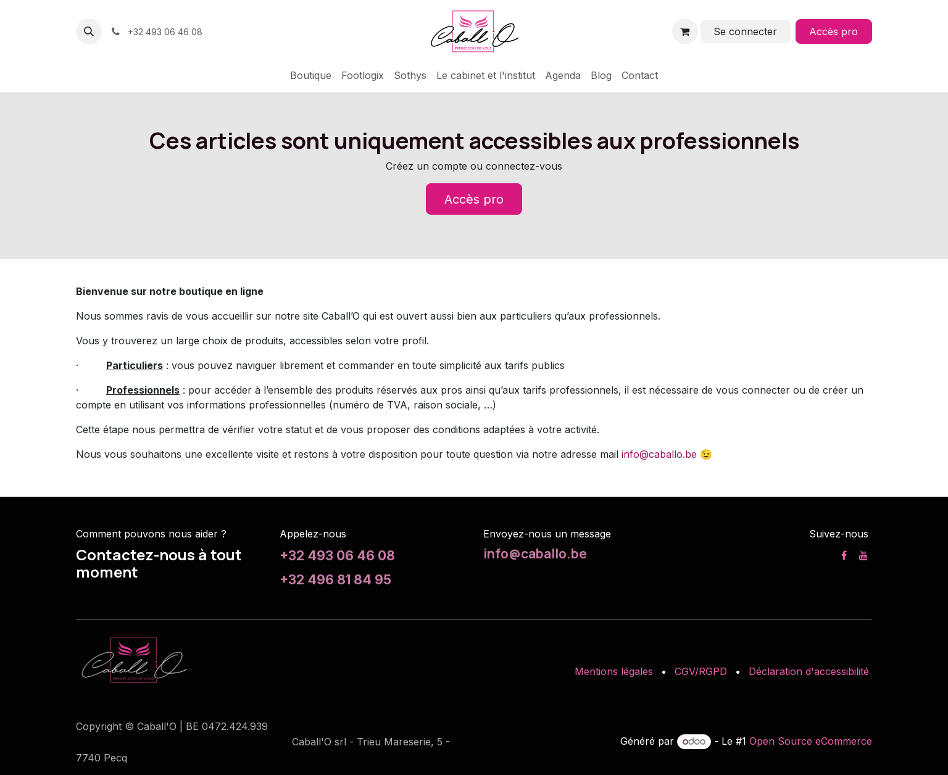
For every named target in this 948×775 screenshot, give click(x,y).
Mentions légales (614, 671)
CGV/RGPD (701, 671)
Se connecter (745, 31)
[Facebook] (844, 555)
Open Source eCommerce (810, 741)
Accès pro (833, 31)
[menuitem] (310, 75)
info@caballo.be (659, 454)
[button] (89, 31)
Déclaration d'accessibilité (809, 671)
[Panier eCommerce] (685, 31)
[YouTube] (863, 555)
